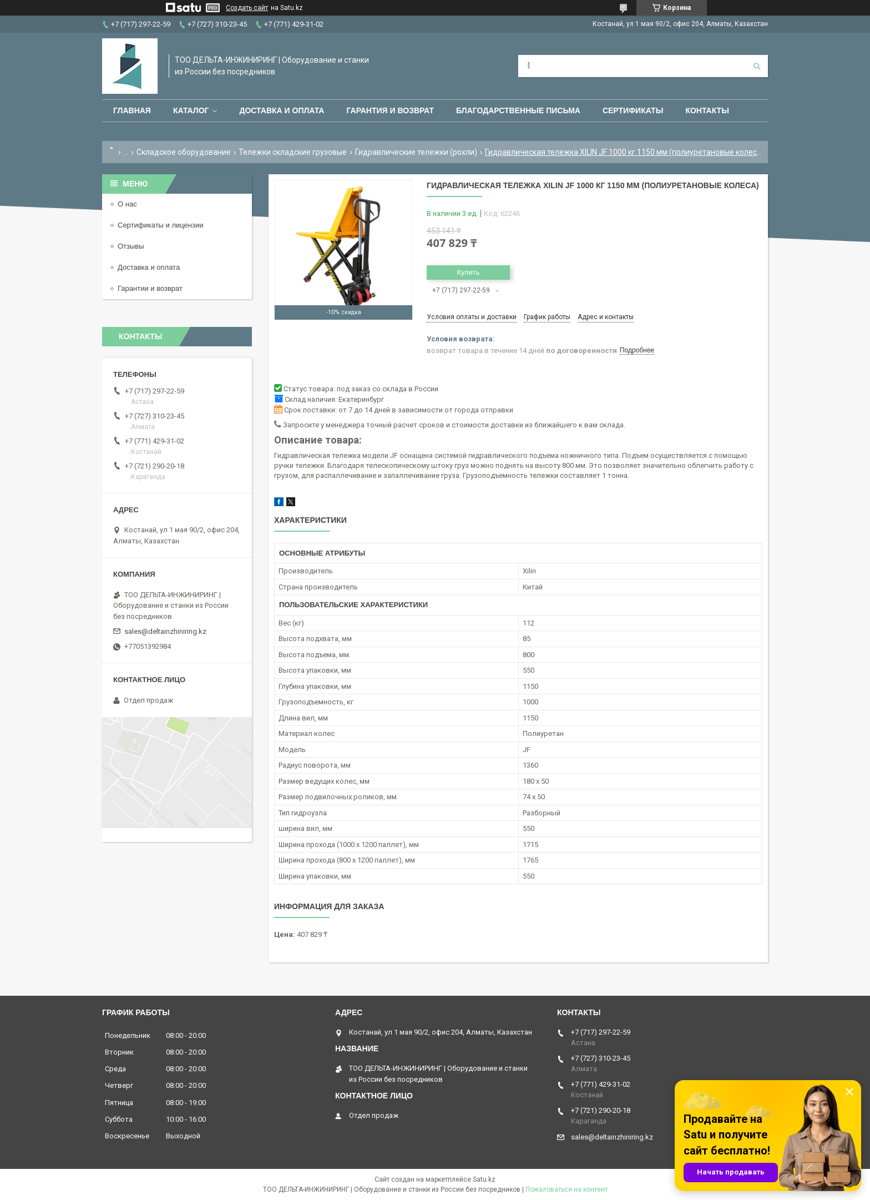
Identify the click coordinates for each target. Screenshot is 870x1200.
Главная (132, 110)
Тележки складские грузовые (293, 152)
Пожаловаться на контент (566, 1189)
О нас (127, 204)
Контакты (707, 110)
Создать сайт (247, 8)
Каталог (191, 110)
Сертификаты (633, 110)
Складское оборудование (183, 152)
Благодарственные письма (518, 110)
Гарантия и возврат (390, 110)
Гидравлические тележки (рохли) (416, 152)
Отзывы (131, 246)
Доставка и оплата (281, 110)
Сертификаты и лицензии (160, 225)
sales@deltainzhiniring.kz (165, 631)
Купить (468, 272)
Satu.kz (484, 1179)
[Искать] (757, 66)
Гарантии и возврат (150, 288)
